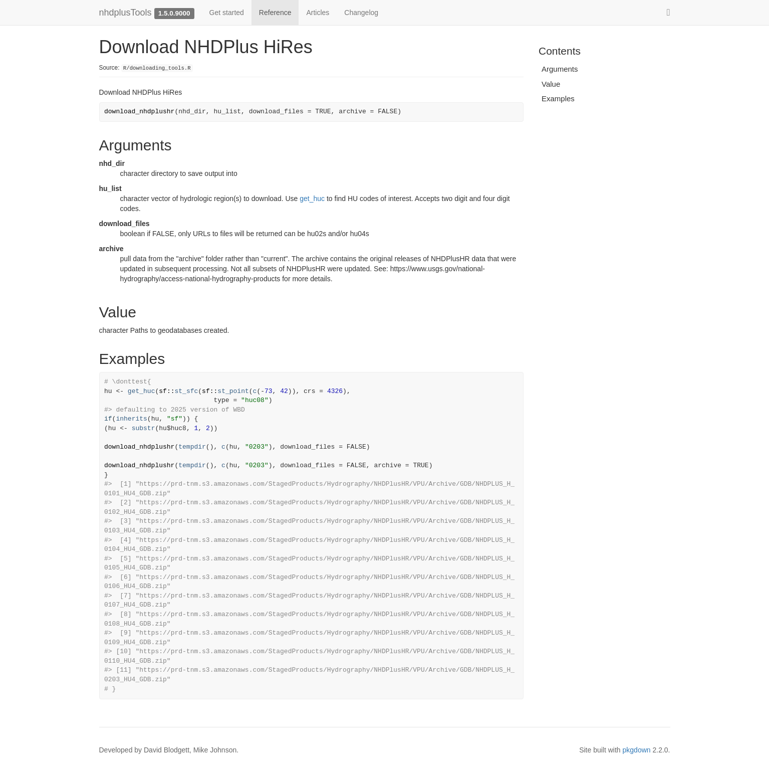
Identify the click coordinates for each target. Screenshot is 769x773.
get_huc (312, 199)
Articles (317, 13)
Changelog (361, 13)
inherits (131, 419)
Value (551, 84)
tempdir (192, 447)
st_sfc (186, 391)
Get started (226, 13)
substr (143, 428)
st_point (232, 391)
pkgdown (637, 750)
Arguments (560, 69)
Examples (558, 98)
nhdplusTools (125, 13)
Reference (275, 13)
